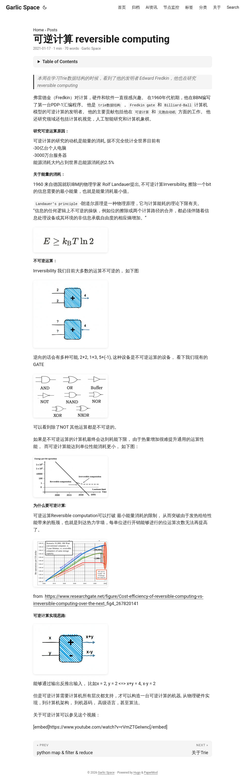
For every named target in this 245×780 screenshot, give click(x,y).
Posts (52, 30)
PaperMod (151, 772)
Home (38, 30)
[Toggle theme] (45, 7)
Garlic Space (23, 7)
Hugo (136, 772)
